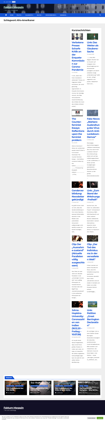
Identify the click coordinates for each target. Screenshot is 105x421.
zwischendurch (51, 15)
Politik (19, 15)
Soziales (86, 385)
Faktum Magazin (14, 7)
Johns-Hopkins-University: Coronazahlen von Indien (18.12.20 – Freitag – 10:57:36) (78, 322)
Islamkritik (29, 15)
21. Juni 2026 (11, 392)
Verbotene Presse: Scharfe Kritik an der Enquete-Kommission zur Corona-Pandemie (78, 56)
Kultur (39, 15)
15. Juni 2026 (35, 392)
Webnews (63, 15)
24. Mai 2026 (84, 392)
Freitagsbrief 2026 (19, 385)
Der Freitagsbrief (10, 385)
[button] (100, 15)
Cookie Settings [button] (91, 418)
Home (11, 15)
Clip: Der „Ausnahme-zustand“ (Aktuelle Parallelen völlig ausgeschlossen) (78, 255)
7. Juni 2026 (60, 392)
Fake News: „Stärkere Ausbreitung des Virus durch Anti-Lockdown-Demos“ (93, 127)
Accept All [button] (100, 418)
